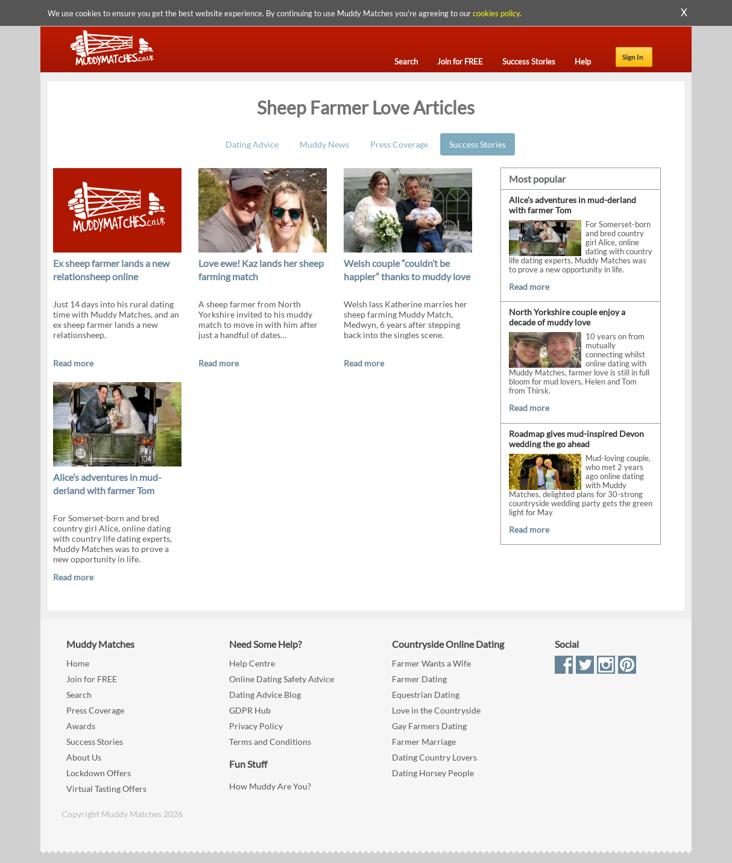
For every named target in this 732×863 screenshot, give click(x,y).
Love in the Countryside (436, 710)
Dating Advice (252, 144)
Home (77, 663)
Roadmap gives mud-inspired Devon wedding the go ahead (576, 438)
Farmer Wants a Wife (431, 663)
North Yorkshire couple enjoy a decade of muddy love (567, 317)
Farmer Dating (419, 679)
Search (79, 694)
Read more (73, 363)
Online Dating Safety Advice (281, 679)
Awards (80, 726)
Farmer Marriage (424, 741)
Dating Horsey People (433, 773)
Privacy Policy (256, 726)
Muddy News (324, 144)
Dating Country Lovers (434, 757)
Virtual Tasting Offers (106, 788)
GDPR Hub (250, 710)
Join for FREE (91, 679)
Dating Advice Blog (265, 694)
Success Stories (477, 144)
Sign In (632, 56)
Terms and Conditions (270, 741)
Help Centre (252, 663)
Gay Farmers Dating (429, 726)
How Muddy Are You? (270, 786)
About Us (83, 757)
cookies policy (496, 13)
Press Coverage (399, 144)
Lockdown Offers (98, 773)
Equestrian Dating (425, 694)
